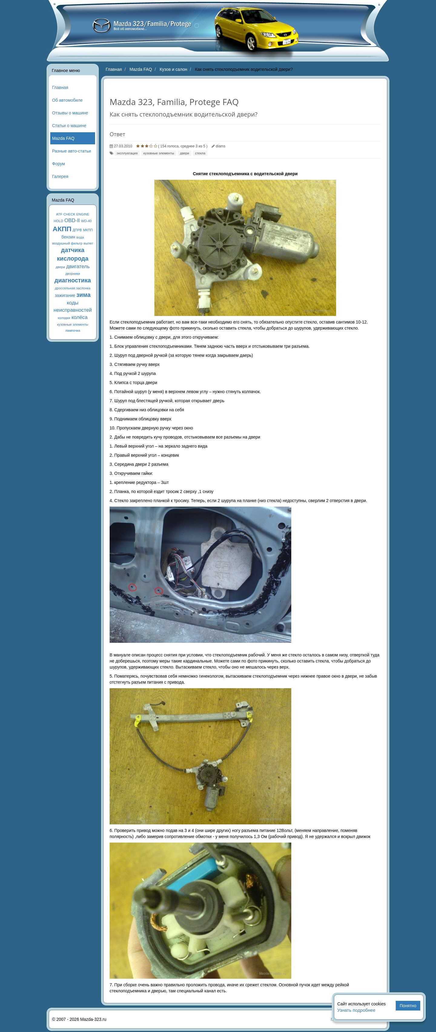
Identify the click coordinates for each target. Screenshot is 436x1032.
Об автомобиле (67, 100)
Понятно (408, 1005)
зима (83, 294)
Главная (60, 87)
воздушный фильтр (67, 243)
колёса (79, 317)
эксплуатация (127, 153)
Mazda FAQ (63, 138)
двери (60, 267)
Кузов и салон (173, 69)
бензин (68, 237)
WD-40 (86, 221)
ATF (59, 214)
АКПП (62, 229)
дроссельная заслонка (72, 288)
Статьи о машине (69, 125)
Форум (58, 163)
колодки (64, 318)
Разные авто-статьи (71, 151)
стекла (200, 153)
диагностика (72, 280)
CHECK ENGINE (76, 214)
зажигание (65, 295)
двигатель (78, 266)
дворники (72, 273)
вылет (88, 243)
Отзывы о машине (70, 112)
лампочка (72, 330)
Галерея (60, 176)
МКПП (88, 230)
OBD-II (72, 220)
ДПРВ (77, 230)
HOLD (58, 221)
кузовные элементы (72, 324)
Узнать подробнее (356, 1010)
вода (80, 237)
